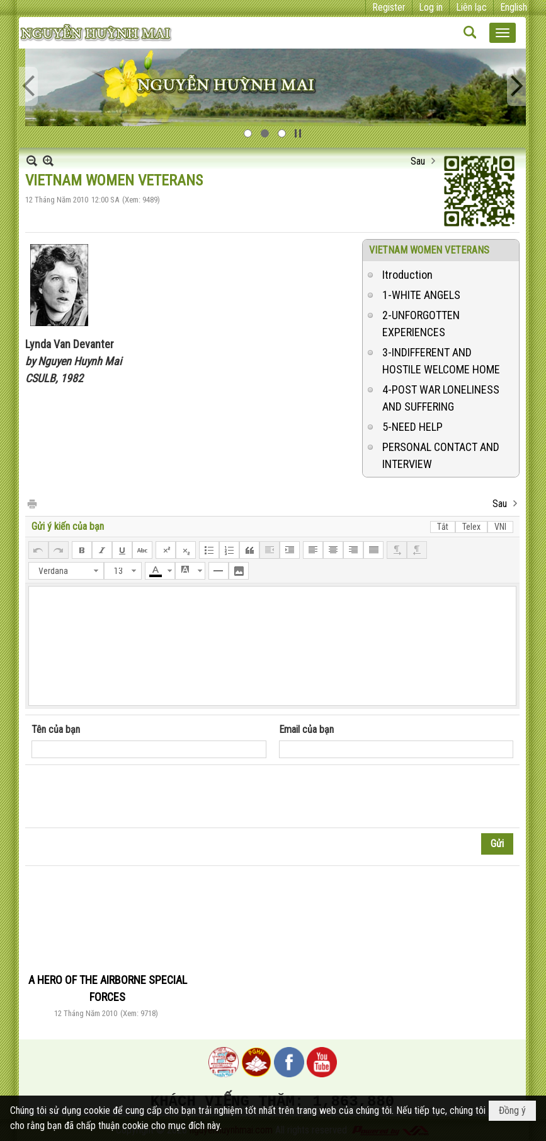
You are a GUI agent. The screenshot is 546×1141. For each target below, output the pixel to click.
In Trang (31, 503)
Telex (471, 527)
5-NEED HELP (412, 426)
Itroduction (407, 274)
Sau (418, 161)
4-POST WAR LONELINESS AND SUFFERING (440, 398)
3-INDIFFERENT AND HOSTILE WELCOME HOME (441, 361)
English (513, 7)
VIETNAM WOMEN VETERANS (429, 250)
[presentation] (127, 796)
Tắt (442, 527)
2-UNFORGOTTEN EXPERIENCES (421, 323)
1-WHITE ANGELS (421, 294)
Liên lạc (471, 7)
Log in (431, 7)
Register (389, 7)
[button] (502, 33)
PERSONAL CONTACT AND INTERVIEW (440, 455)
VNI (500, 527)
